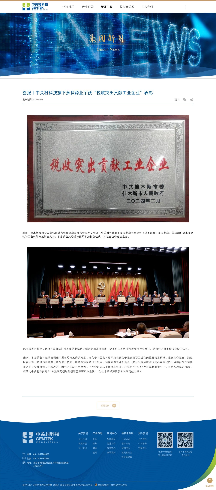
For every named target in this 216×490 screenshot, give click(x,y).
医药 (95, 440)
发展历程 (82, 445)
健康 (95, 449)
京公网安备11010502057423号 (111, 486)
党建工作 (111, 445)
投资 (95, 454)
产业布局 (97, 434)
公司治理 (126, 440)
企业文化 (82, 449)
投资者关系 (128, 434)
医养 (95, 445)
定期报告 (126, 449)
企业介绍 (82, 440)
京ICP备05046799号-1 (83, 486)
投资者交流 (127, 454)
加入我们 (143, 434)
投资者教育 (127, 458)
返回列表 (105, 407)
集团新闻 (111, 440)
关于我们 (83, 434)
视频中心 (111, 449)
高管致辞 (111, 454)
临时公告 (126, 445)
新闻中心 (112, 434)
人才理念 (142, 440)
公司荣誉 (142, 445)
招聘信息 (142, 449)
